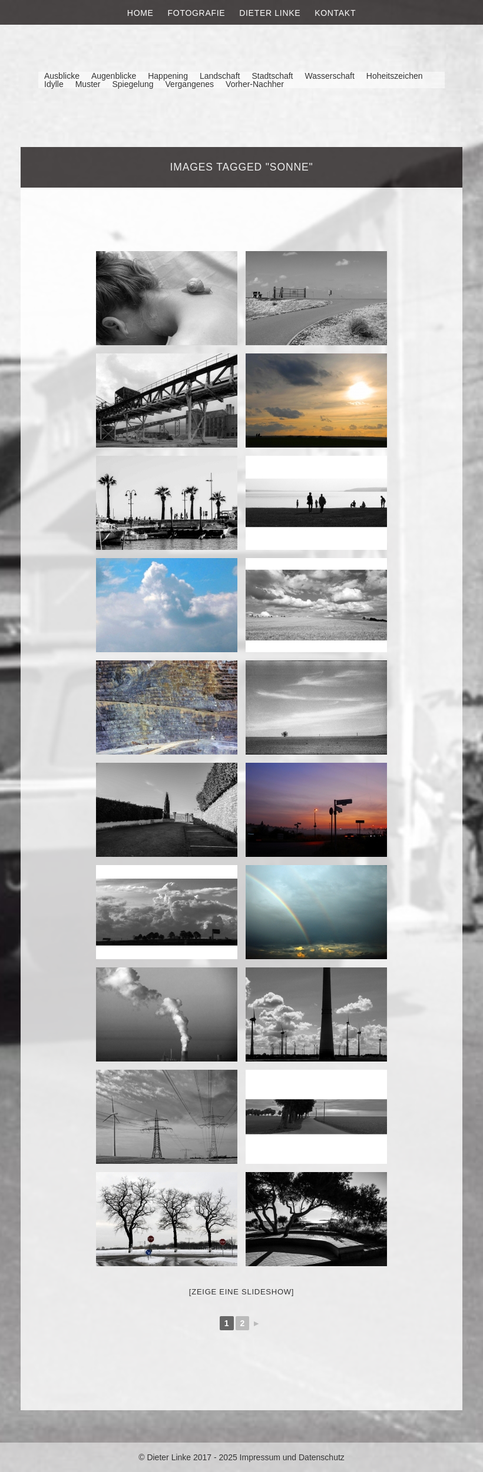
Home (140, 13)
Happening (168, 76)
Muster (88, 84)
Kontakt (335, 13)
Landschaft (220, 76)
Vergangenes (190, 84)
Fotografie (197, 13)
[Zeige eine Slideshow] (241, 1291)
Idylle (54, 84)
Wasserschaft (329, 76)
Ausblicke (62, 76)
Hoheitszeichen (394, 76)
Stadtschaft (272, 76)
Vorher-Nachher (255, 84)
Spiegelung (132, 84)
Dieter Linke (269, 13)
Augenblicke (113, 76)
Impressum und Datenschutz (292, 1457)
